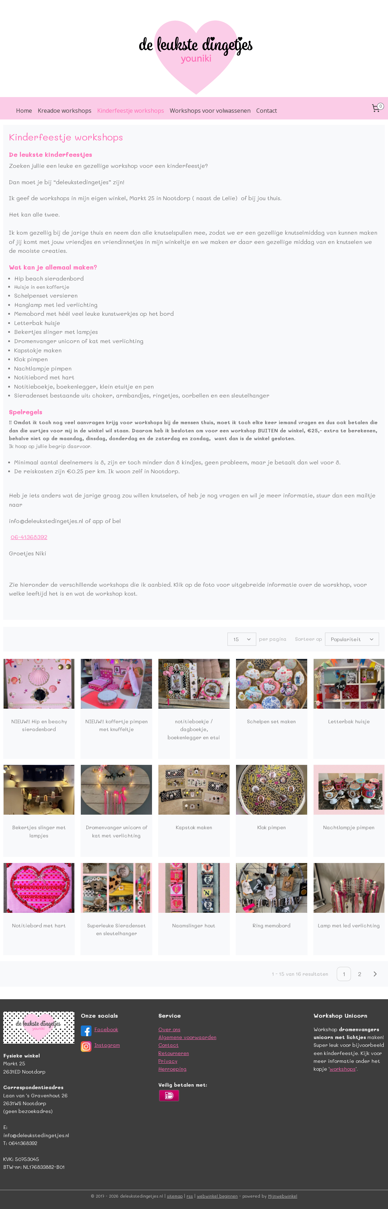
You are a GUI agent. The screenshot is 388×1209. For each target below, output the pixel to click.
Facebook (106, 1029)
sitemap (175, 1196)
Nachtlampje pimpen (348, 827)
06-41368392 (29, 536)
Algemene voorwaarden (187, 1037)
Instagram (107, 1045)
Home (24, 110)
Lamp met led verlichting (349, 925)
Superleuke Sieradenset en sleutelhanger (116, 929)
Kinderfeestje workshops (130, 110)
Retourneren (173, 1053)
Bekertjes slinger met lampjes (39, 831)
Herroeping (172, 1068)
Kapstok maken (194, 827)
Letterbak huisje (349, 721)
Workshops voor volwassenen (210, 110)
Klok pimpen (271, 827)
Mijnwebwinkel (282, 1196)
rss (190, 1196)
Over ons (169, 1029)
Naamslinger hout (193, 925)
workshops (343, 1068)
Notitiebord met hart (39, 925)
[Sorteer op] (352, 639)
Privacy (167, 1061)
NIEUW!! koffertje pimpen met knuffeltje (116, 725)
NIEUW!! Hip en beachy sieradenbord (39, 725)
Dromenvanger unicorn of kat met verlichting (116, 831)
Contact (266, 110)
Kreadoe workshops (64, 110)
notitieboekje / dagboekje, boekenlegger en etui (194, 729)
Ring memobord (271, 925)
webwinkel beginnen (217, 1196)
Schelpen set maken (271, 721)
